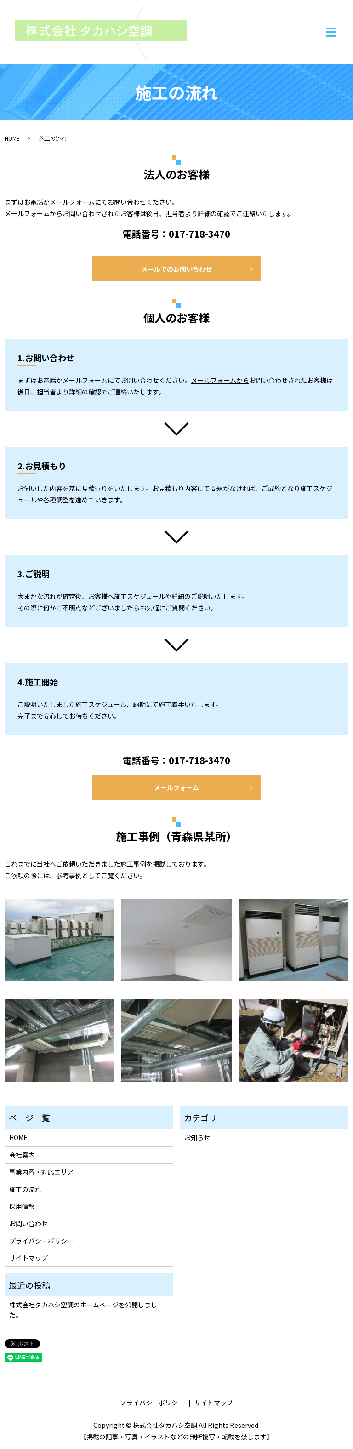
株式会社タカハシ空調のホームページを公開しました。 (83, 1309)
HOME (12, 138)
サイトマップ (28, 1257)
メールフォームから (220, 380)
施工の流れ (25, 1189)
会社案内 (22, 1154)
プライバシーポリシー (41, 1240)
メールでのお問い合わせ (176, 269)
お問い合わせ (28, 1223)
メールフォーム (176, 787)
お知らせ (197, 1137)
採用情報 (22, 1206)
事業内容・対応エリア (41, 1171)
